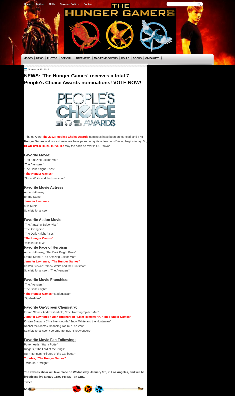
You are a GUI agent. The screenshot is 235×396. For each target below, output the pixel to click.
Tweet (28, 382)
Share (28, 388)
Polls (125, 58)
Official (66, 58)
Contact (87, 4)
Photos (52, 58)
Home (27, 4)
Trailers (40, 4)
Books (137, 58)
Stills (52, 4)
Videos (28, 58)
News (39, 58)
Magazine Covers (106, 58)
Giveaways (152, 58)
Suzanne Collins (69, 4)
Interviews (82, 58)
